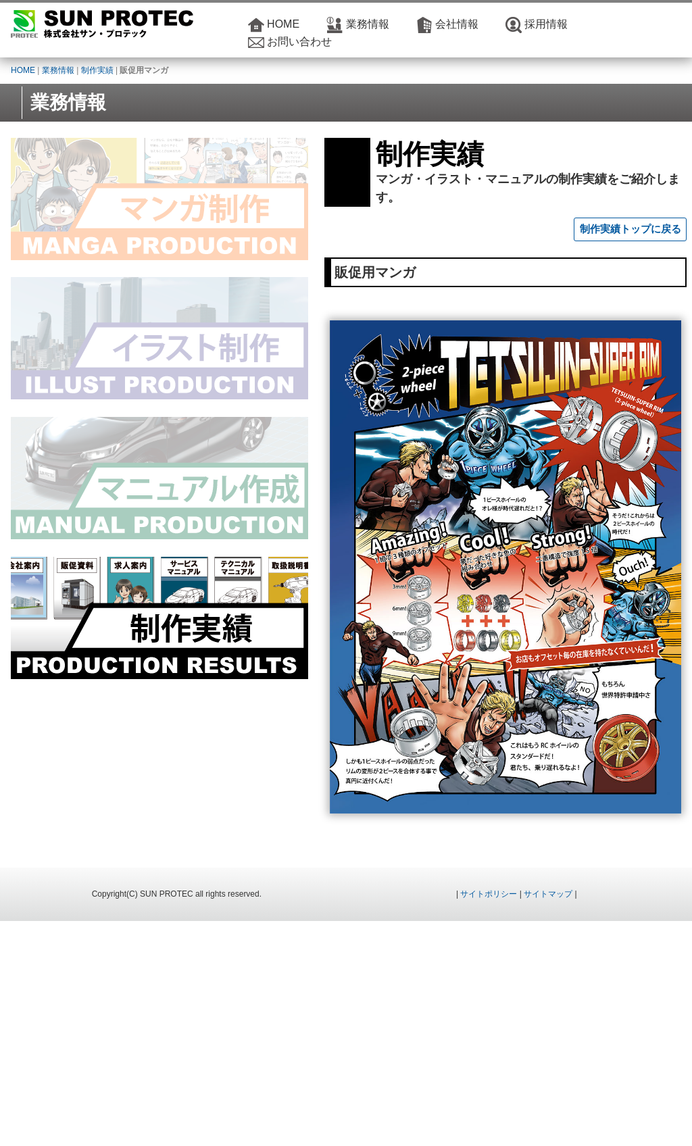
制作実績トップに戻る (630, 210)
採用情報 (546, 24)
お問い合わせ (299, 41)
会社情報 (456, 24)
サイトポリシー (488, 1119)
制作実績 (97, 70)
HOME (283, 24)
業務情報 (367, 24)
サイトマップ (548, 1119)
